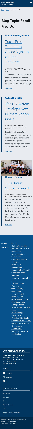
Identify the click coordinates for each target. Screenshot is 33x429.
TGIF (13, 281)
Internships (6, 397)
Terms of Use (4, 423)
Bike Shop (15, 275)
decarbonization (18, 302)
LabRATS (21, 270)
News (4, 401)
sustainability (17, 297)
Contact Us (6, 393)
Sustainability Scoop (17, 35)
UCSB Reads (23, 318)
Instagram (7, 377)
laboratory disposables (21, 278)
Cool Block (16, 257)
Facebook (7, 373)
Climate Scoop (13, 98)
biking (13, 270)
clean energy (16, 291)
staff (28, 270)
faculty (14, 243)
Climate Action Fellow (20, 320)
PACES (14, 318)
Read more (8, 88)
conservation (16, 299)
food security (16, 289)
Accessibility (13, 423)
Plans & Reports (8, 405)
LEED (13, 310)
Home (2, 9)
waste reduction (18, 273)
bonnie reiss (16, 328)
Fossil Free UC (17, 294)
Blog (7, 9)
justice (25, 299)
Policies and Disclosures (10, 413)
